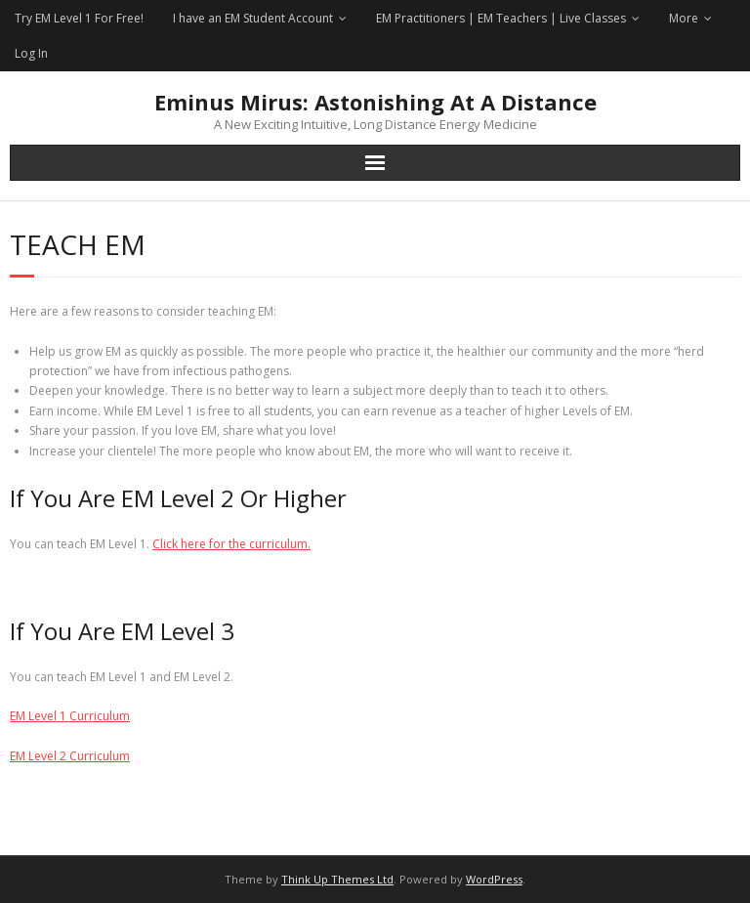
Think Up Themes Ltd (337, 879)
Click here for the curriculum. (231, 544)
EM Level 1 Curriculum (70, 716)
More (683, 18)
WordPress (494, 879)
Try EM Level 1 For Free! (79, 18)
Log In (31, 53)
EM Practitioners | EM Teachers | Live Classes (501, 18)
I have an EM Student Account (253, 18)
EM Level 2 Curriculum (70, 756)
